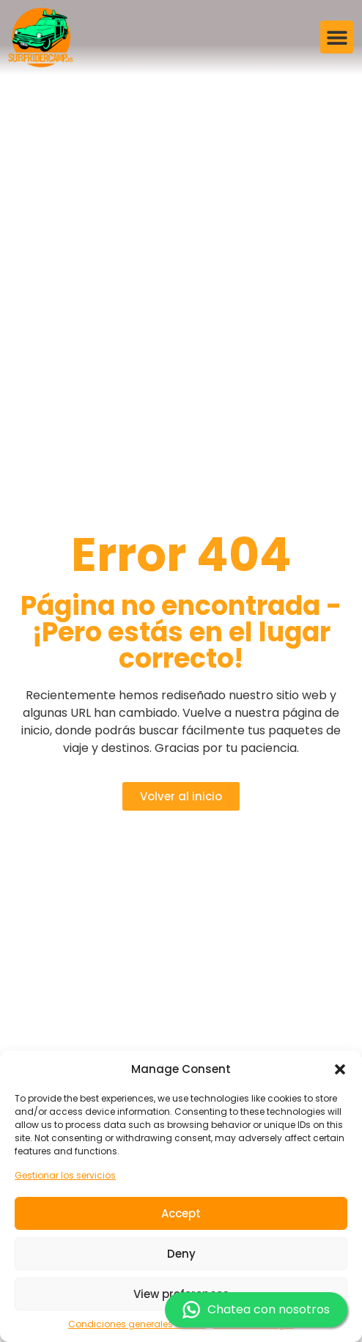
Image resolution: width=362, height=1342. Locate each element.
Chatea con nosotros (256, 1310)
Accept (181, 1213)
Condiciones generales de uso (137, 1324)
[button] (340, 1069)
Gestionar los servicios (65, 1175)
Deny (181, 1253)
